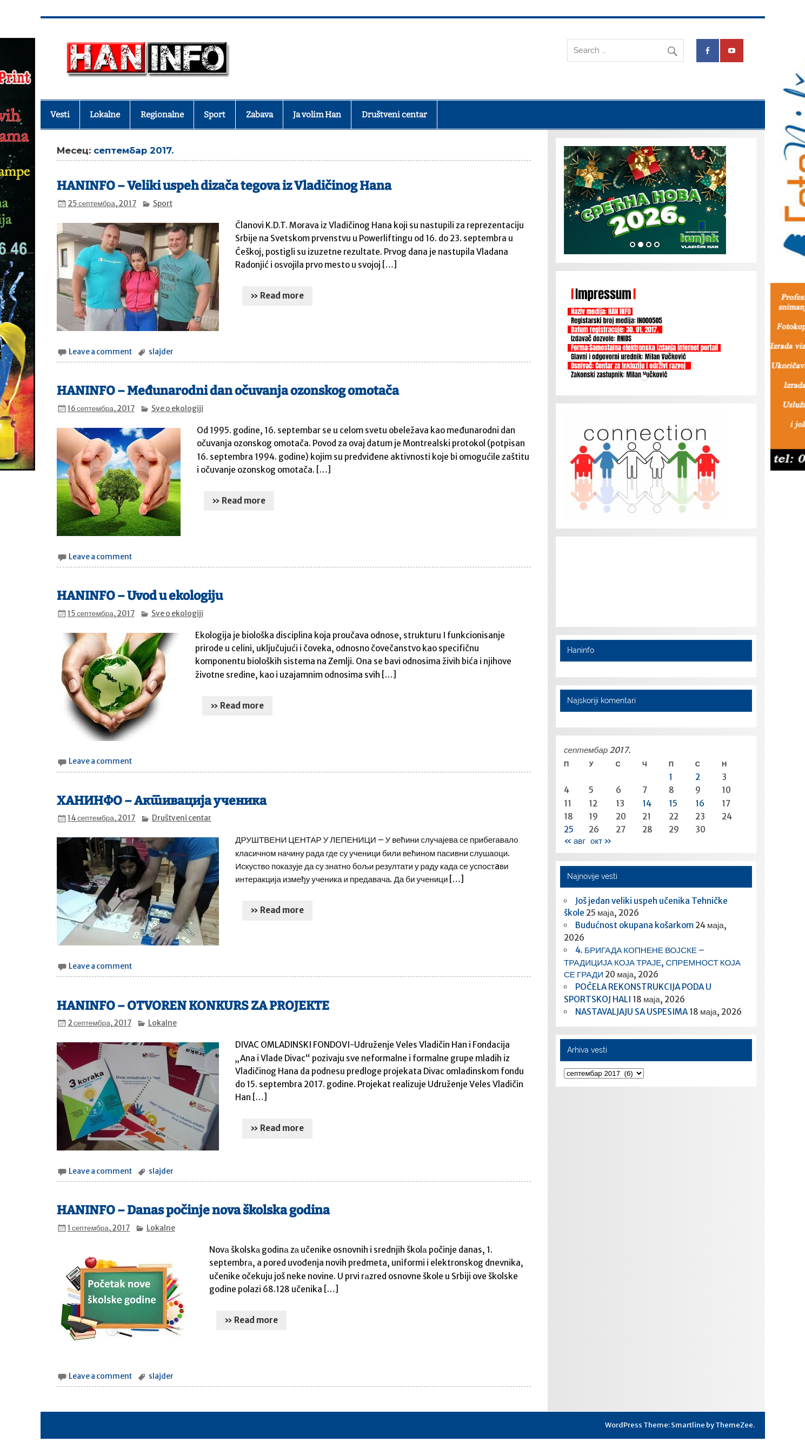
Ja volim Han (317, 115)
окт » (600, 841)
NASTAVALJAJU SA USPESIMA (631, 1012)
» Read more (277, 295)
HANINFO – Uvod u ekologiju (140, 595)
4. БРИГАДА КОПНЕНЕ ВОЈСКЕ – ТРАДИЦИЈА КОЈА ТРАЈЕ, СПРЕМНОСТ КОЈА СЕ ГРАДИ (652, 962)
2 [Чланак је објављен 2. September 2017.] (697, 777)
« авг (575, 841)
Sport (214, 115)
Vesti (60, 115)
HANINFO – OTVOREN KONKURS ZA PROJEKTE (193, 1005)
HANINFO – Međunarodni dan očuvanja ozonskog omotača (228, 390)
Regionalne (162, 115)
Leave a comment (100, 351)
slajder (161, 351)
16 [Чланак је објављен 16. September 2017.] (699, 803)
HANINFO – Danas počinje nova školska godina (193, 1210)
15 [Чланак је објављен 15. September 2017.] (673, 803)
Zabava (259, 115)
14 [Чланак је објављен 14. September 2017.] (646, 803)
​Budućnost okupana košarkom (634, 925)
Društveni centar (394, 115)
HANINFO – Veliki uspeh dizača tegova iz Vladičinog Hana (224, 185)
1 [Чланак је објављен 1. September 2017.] (671, 777)
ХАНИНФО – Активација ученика (162, 800)
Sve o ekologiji (177, 408)
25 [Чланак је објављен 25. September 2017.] (569, 829)
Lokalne (105, 115)
